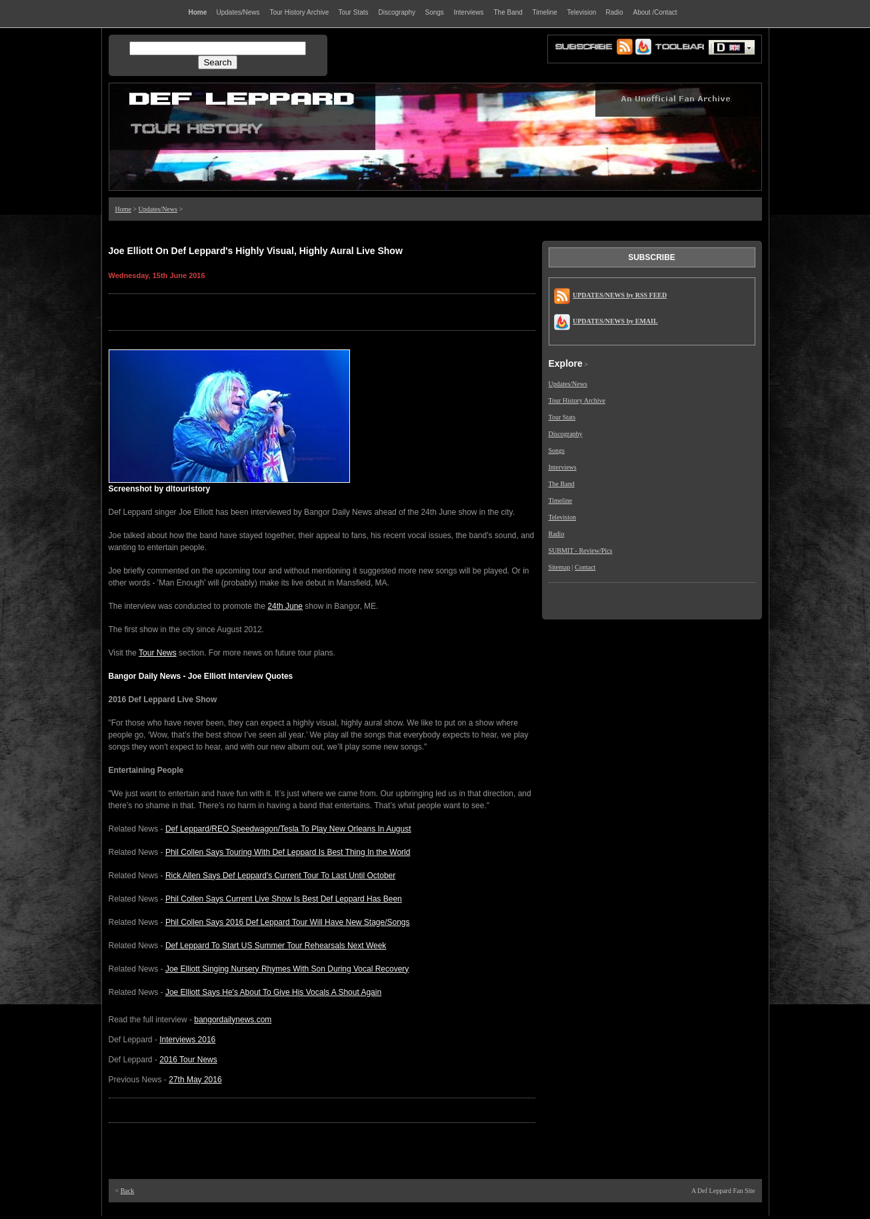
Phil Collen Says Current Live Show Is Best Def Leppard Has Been (283, 899)
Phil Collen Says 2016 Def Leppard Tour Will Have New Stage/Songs (287, 922)
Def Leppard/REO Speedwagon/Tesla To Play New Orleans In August (288, 829)
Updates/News (158, 209)
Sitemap (560, 567)
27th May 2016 (195, 1079)
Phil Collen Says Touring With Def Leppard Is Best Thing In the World (288, 852)
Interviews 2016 (187, 1039)
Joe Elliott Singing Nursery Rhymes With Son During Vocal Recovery (287, 969)
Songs (557, 450)
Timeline (561, 500)
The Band (562, 483)
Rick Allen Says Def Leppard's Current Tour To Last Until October (280, 875)
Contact (585, 567)
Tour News (158, 653)
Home (123, 209)
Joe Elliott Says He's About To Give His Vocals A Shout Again (273, 992)
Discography (566, 433)
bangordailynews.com (232, 1019)
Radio (557, 533)
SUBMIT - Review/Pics (581, 550)
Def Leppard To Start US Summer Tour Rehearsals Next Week (275, 945)
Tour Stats (562, 417)
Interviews (563, 467)
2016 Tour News (188, 1059)
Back (128, 1190)
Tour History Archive (577, 400)
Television (563, 517)
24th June (285, 606)
